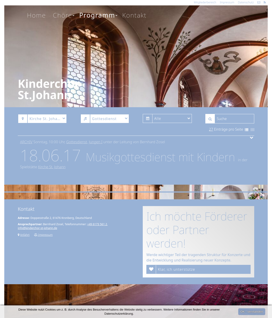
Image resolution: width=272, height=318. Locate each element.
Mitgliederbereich (205, 2)
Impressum (227, 2)
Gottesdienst (76, 141)
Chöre (64, 15)
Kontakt (134, 15)
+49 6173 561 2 (97, 224)
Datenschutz (246, 2)
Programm (98, 15)
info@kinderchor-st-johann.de (37, 228)
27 (211, 129)
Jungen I (95, 141)
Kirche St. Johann (52, 166)
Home (36, 15)
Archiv (26, 141)
